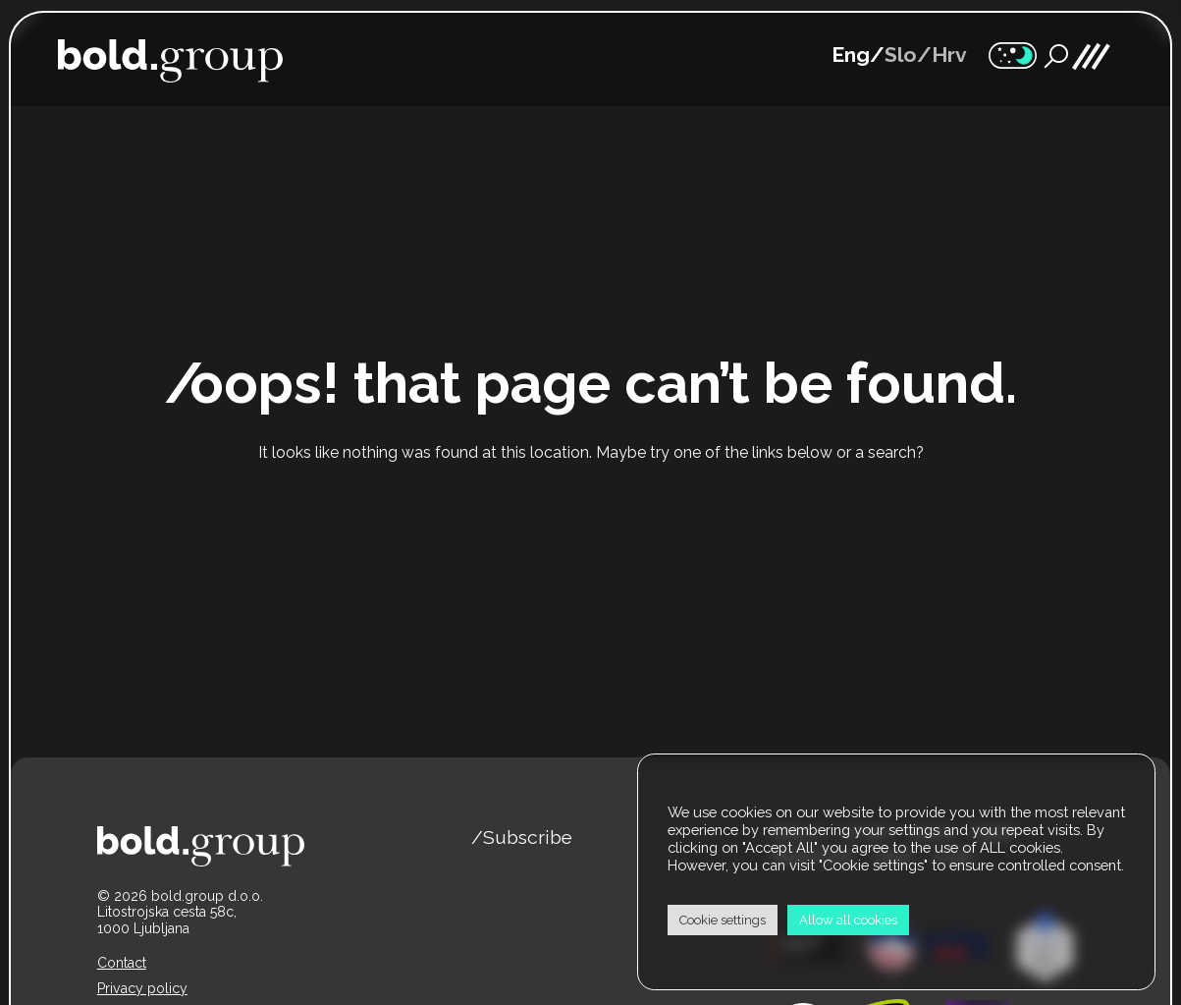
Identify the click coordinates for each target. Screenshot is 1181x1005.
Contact (121, 963)
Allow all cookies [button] (848, 920)
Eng (851, 54)
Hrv (949, 54)
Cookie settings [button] (722, 920)
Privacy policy (142, 988)
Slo (901, 54)
